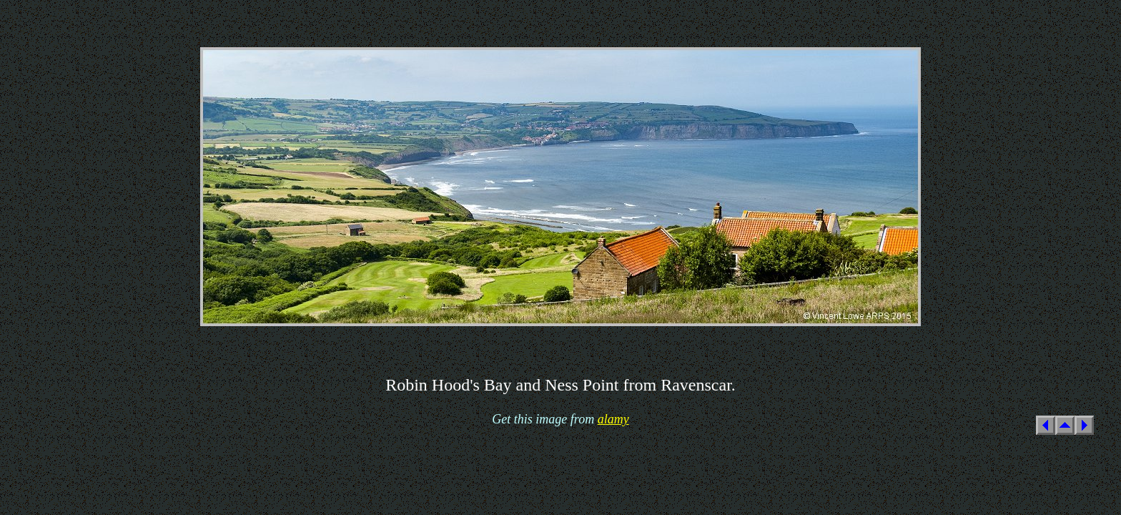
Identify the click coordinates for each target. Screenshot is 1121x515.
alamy (613, 419)
